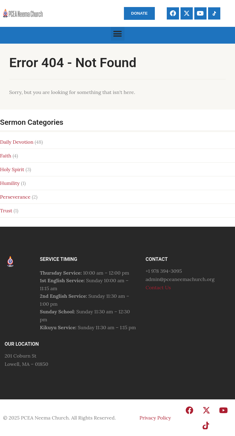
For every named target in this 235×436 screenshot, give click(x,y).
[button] (118, 34)
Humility (10, 183)
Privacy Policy (155, 418)
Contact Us (158, 287)
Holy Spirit (12, 169)
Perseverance (15, 197)
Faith (5, 156)
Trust (6, 210)
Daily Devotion (16, 142)
